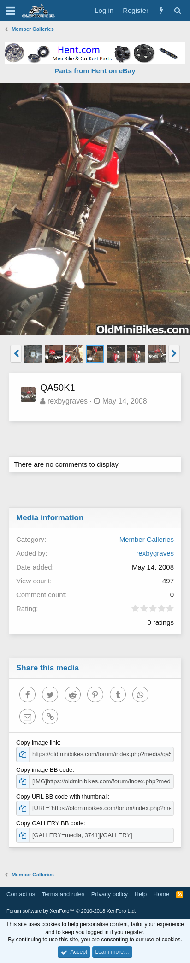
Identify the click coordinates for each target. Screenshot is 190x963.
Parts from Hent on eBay (94, 71)
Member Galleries (146, 539)
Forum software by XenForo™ (71, 911)
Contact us (20, 894)
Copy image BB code (44, 769)
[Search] (177, 10)
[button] (10, 10)
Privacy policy (109, 894)
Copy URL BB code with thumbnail (62, 796)
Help (141, 894)
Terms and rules (63, 894)
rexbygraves (68, 401)
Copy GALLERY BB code (49, 823)
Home (162, 894)
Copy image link (37, 742)
